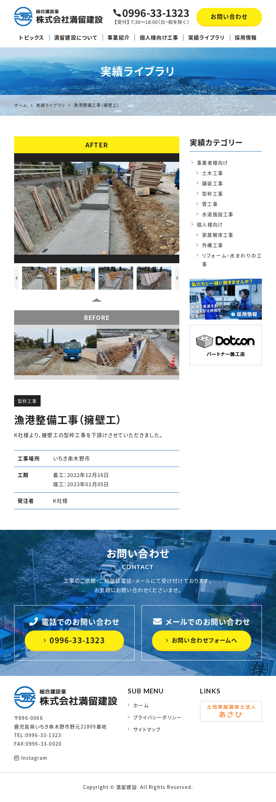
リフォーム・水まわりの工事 (232, 260)
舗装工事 (212, 183)
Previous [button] (16, 278)
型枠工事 (27, 401)
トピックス (31, 37)
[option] (96, 208)
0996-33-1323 (74, 640)
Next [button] (177, 278)
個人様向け (210, 225)
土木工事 (212, 173)
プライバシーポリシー (157, 717)
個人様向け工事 (159, 37)
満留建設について (76, 37)
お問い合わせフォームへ (201, 640)
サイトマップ (147, 729)
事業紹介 (118, 37)
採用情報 (246, 37)
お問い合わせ (229, 16)
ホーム (141, 705)
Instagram (31, 757)
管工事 (210, 204)
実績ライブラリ (206, 37)
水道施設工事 (217, 214)
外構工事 (212, 245)
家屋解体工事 (217, 235)
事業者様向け (212, 162)
